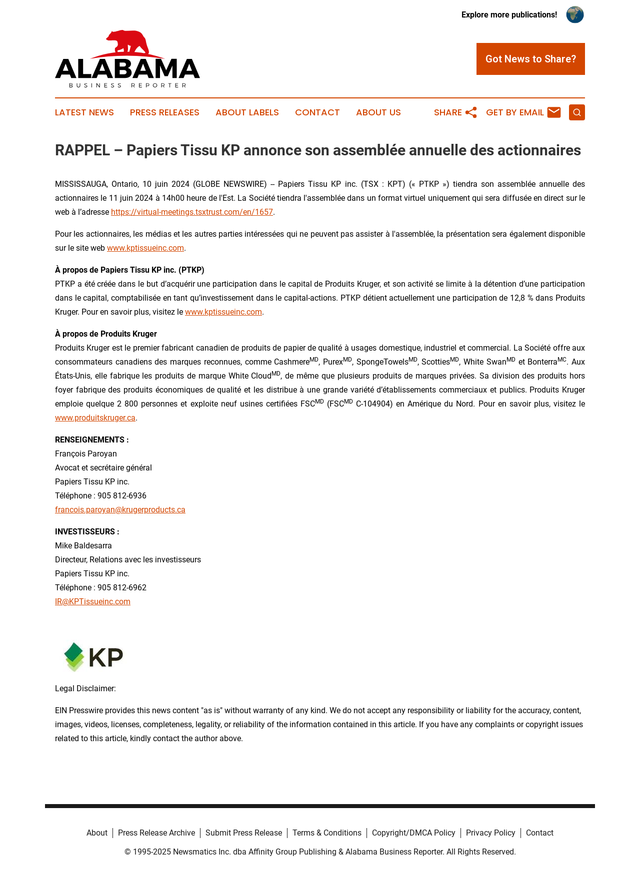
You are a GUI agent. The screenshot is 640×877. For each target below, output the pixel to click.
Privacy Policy (491, 833)
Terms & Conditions (327, 833)
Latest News (84, 112)
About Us (378, 112)
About (97, 833)
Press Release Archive (156, 833)
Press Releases (165, 112)
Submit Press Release (244, 833)
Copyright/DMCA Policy (414, 833)
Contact (317, 112)
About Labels (247, 112)
